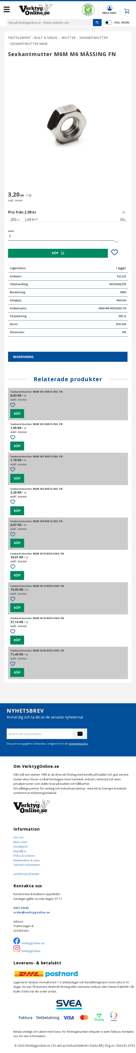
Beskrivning (23, 357)
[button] (6, 10)
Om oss (18, 837)
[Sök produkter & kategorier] (50, 22)
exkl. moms (121, 22)
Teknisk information (26, 865)
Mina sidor (20, 842)
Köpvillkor (19, 851)
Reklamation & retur (26, 860)
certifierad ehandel (26, 874)
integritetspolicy (78, 743)
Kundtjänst (20, 846)
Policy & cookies (24, 856)
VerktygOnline (30, 951)
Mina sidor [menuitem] (110, 13)
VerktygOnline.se (32, 943)
